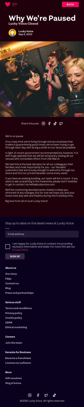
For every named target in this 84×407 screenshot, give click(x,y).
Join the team (13, 342)
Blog (8, 288)
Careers (10, 336)
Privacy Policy (20, 249)
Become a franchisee (18, 358)
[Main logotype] (7, 4)
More (8, 372)
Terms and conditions (18, 308)
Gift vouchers (13, 378)
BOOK (70, 4)
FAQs (8, 278)
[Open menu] (14, 4)
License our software (18, 362)
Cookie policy (13, 317)
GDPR (8, 322)
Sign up (15, 256)
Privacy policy (13, 313)
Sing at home (13, 383)
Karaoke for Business (18, 352)
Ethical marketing (16, 327)
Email (7, 228)
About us (10, 267)
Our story (11, 273)
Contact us (12, 283)
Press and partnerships (19, 292)
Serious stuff (13, 302)
